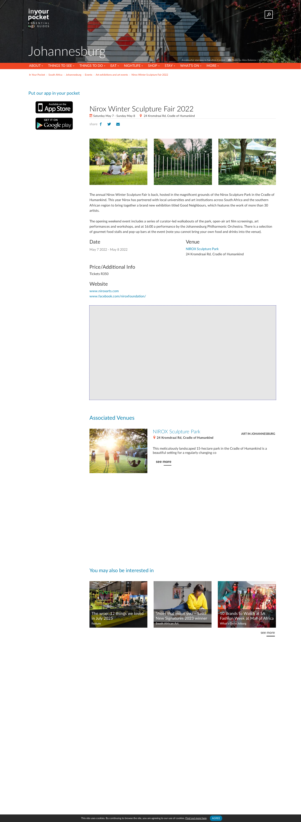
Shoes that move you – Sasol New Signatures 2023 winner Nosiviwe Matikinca (181, 616)
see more (163, 461)
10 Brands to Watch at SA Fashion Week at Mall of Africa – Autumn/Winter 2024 (247, 616)
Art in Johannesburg (258, 433)
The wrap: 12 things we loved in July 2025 (118, 616)
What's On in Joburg (233, 623)
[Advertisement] (183, 89)
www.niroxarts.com (104, 291)
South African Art (167, 623)
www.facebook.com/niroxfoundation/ (117, 296)
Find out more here (196, 818)
